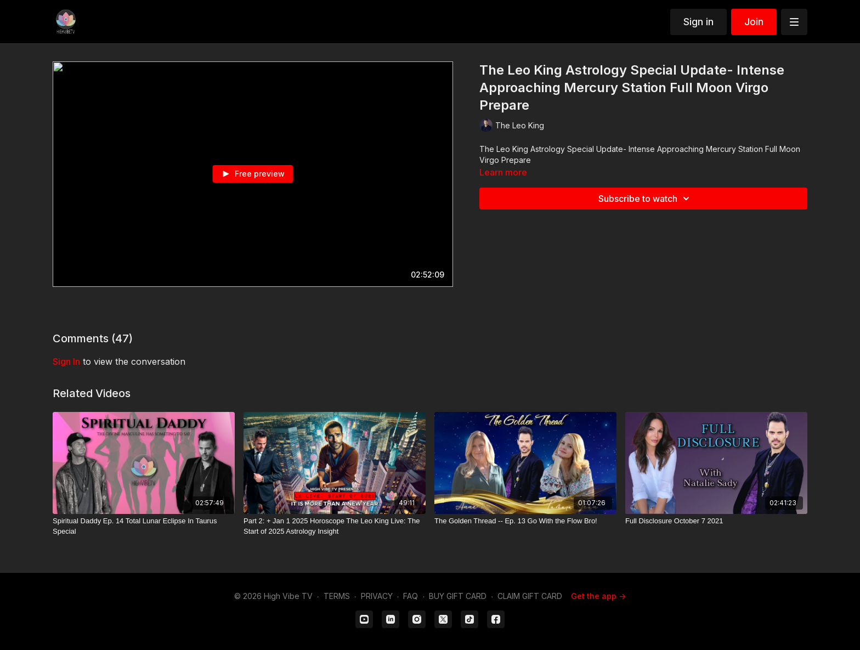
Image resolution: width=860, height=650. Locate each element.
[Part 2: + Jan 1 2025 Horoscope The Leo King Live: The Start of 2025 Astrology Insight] (335, 526)
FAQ (410, 596)
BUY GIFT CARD (457, 596)
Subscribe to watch (645, 198)
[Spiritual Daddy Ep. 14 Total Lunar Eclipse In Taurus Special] (144, 526)
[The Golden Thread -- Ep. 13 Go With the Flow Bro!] (525, 521)
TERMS (337, 596)
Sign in (698, 21)
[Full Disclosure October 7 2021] (716, 521)
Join (753, 21)
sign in (66, 361)
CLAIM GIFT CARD (529, 596)
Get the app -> (598, 596)
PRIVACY (377, 596)
